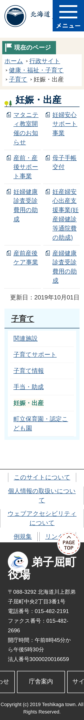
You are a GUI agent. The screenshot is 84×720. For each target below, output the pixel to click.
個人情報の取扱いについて (42, 495)
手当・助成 (28, 386)
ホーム (13, 60)
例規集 (23, 536)
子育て (18, 79)
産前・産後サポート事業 (25, 167)
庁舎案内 (41, 681)
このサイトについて (42, 477)
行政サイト (44, 60)
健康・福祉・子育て (36, 70)
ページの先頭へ (70, 544)
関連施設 (25, 338)
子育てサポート (35, 354)
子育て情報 (28, 370)
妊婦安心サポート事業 (64, 124)
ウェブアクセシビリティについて (42, 518)
